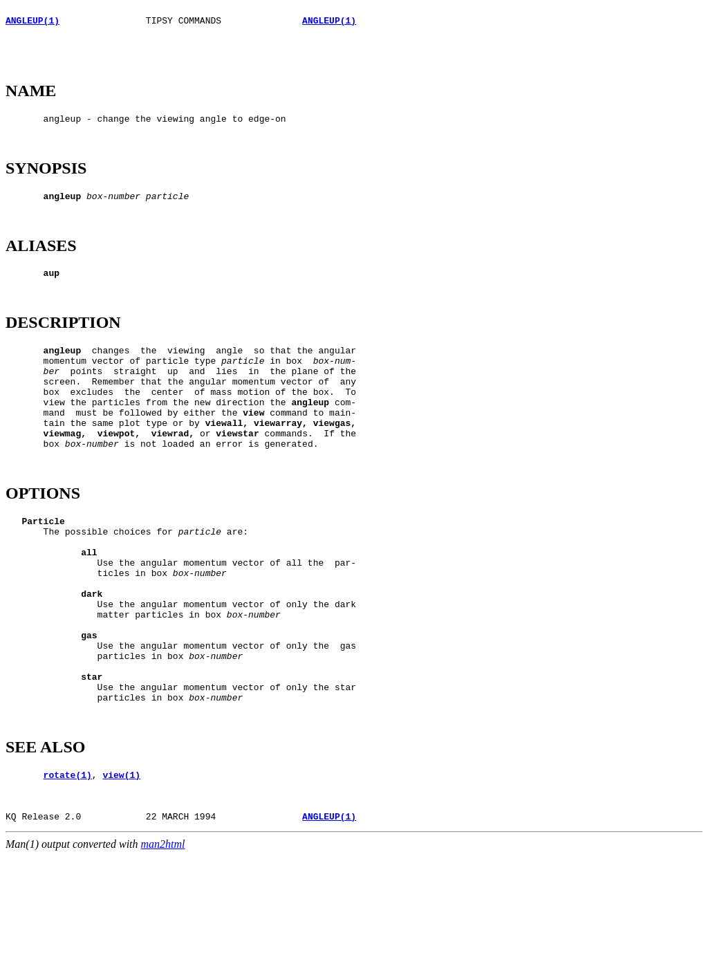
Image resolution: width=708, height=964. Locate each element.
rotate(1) (68, 874)
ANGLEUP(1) (32, 24)
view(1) (121, 874)
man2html (163, 952)
